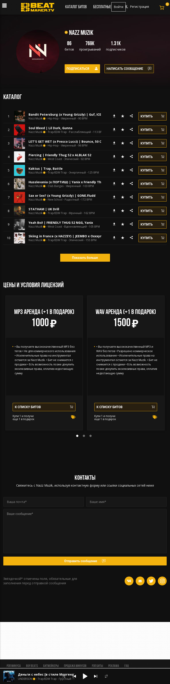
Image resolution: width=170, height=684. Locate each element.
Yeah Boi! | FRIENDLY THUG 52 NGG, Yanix (61, 222)
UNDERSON (25, 679)
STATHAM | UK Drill (44, 209)
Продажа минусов (75, 666)
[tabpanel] (44, 363)
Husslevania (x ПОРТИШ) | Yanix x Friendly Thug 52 (69, 182)
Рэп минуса (14, 666)
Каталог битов (76, 7)
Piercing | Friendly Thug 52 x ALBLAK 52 (60, 155)
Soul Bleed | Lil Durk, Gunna (50, 128)
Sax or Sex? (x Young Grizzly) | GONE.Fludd (62, 195)
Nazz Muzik (35, 118)
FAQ (126, 666)
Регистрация (139, 6)
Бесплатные (102, 7)
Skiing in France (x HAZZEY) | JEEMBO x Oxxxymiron (69, 236)
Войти (118, 7)
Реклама (113, 666)
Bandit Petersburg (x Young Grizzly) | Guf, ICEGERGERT (72, 114)
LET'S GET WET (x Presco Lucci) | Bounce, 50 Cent (68, 141)
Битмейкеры (51, 666)
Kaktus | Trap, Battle (46, 168)
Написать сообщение (129, 68)
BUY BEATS (32, 666)
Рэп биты (97, 666)
